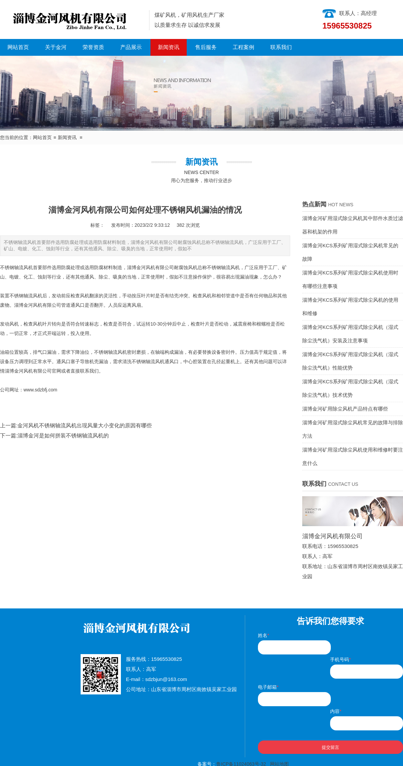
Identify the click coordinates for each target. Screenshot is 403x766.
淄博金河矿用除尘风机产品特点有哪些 (345, 409)
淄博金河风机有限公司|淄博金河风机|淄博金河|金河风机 (72, 19)
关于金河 (55, 47)
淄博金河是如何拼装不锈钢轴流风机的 (63, 435)
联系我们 (281, 47)
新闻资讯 (168, 47)
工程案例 (243, 47)
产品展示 (131, 47)
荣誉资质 (93, 47)
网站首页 (18, 47)
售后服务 (206, 47)
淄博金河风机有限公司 (150, 267)
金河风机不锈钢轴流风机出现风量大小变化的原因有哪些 (84, 425)
